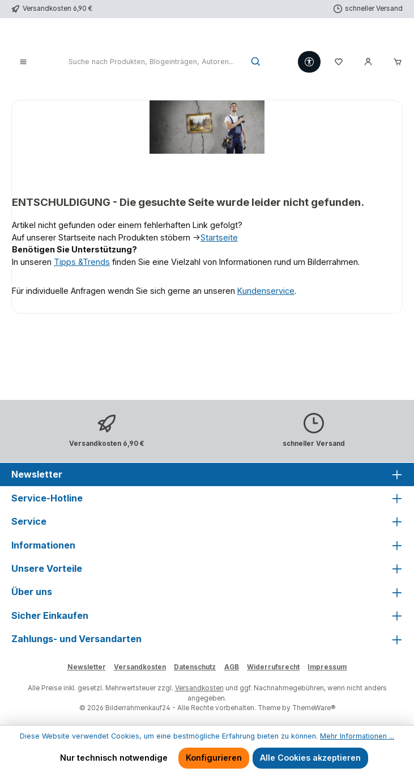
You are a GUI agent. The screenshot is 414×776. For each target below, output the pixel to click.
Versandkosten (140, 667)
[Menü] (23, 62)
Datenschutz (195, 667)
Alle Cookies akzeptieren (310, 757)
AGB (231, 667)
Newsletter (86, 667)
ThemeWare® (313, 708)
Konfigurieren (214, 757)
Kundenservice (266, 291)
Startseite (219, 237)
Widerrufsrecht (273, 667)
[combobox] (151, 62)
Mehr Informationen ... (357, 736)
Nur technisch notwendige (114, 757)
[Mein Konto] (368, 62)
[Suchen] (256, 62)
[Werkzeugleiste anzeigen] (309, 61)
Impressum (327, 667)
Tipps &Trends (82, 262)
